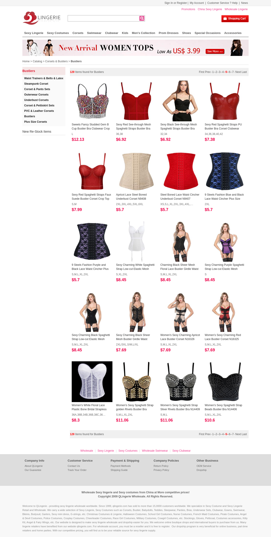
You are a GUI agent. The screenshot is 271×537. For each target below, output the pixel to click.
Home (26, 61)
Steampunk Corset (36, 83)
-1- (213, 72)
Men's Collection (143, 33)
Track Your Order (77, 470)
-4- (223, 72)
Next (238, 72)
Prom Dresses (168, 33)
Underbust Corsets (36, 100)
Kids (125, 33)
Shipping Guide (119, 470)
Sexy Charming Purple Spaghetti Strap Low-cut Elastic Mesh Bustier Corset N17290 (224, 267)
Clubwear (111, 33)
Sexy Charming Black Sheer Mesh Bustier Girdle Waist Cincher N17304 (133, 337)
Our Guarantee (33, 470)
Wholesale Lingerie (236, 9)
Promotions (188, 9)
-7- (233, 72)
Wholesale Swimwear (155, 450)
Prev (208, 72)
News (244, 3)
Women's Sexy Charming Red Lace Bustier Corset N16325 (223, 337)
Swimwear (94, 33)
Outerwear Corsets (36, 94)
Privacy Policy (161, 470)
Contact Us (74, 466)
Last (244, 72)
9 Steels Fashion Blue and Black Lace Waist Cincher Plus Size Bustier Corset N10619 (224, 197)
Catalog (37, 61)
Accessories (233, 33)
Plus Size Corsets (35, 121)
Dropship (202, 470)
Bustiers (76, 61)
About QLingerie (34, 466)
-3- (219, 72)
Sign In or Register (175, 3)
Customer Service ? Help (222, 3)
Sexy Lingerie (33, 33)
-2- (216, 72)
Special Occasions (208, 33)
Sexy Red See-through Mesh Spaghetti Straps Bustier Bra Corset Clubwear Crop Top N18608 (133, 127)
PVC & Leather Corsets (39, 111)
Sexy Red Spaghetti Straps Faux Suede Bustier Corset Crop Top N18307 (91, 197)
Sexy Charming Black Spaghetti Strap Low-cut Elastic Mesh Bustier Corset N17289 (91, 337)
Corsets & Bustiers (56, 61)
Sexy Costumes (58, 33)
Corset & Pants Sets (37, 89)
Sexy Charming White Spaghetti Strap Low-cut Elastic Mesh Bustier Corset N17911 (135, 267)
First (202, 72)
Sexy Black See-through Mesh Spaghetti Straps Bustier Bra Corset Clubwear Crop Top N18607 (178, 127)
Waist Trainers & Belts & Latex (43, 78)
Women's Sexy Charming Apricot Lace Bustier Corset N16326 (180, 337)
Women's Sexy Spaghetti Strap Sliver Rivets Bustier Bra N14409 (180, 407)
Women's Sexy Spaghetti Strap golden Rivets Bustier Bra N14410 (135, 407)
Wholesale (86, 450)
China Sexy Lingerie (210, 9)
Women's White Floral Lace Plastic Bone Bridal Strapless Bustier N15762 (89, 407)
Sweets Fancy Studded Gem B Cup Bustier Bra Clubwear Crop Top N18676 (91, 127)
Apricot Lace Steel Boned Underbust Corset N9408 (131, 196)
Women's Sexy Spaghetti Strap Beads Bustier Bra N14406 (223, 407)
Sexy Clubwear (181, 450)
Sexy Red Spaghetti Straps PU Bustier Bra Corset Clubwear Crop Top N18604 (223, 127)
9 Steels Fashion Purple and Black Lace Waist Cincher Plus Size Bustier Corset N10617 (90, 267)
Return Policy (161, 466)
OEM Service (204, 466)
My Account (197, 3)
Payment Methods (121, 466)
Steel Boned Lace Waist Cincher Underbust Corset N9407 (179, 196)
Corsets (77, 33)
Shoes (186, 33)
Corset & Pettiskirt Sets (39, 105)
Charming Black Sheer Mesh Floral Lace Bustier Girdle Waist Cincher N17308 (179, 267)
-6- (229, 72)
